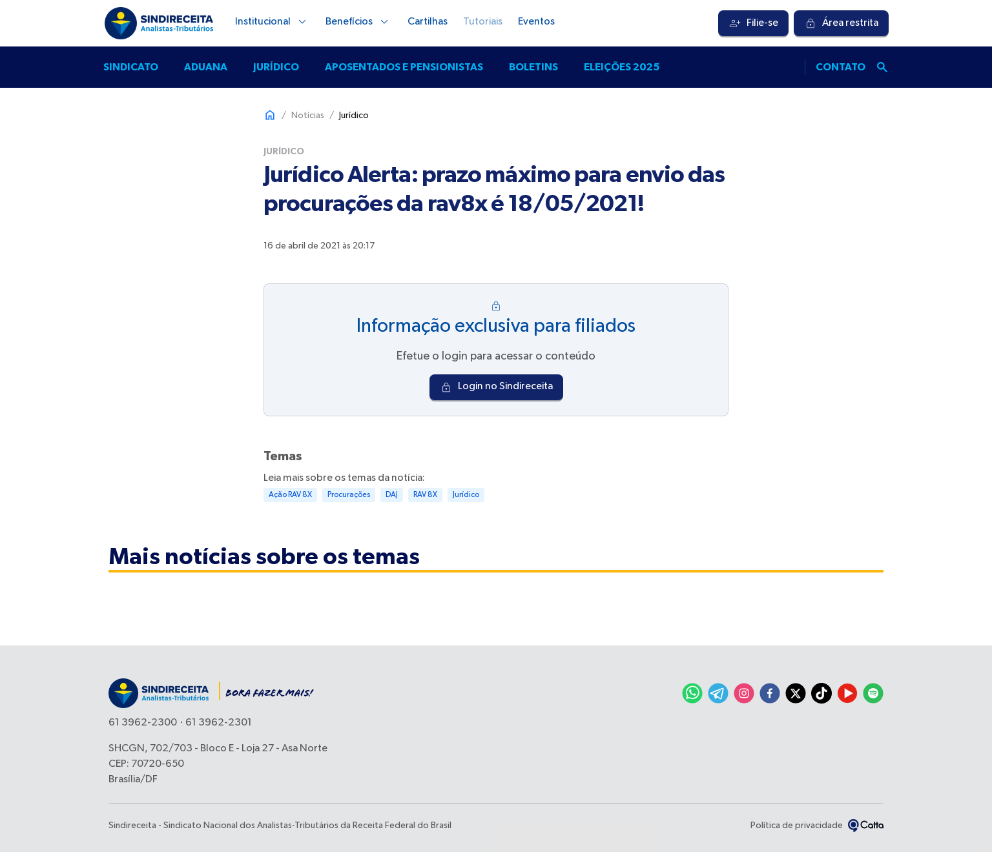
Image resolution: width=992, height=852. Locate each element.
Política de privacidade (796, 825)
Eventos (536, 22)
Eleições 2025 (621, 67)
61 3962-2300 (142, 723)
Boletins (533, 67)
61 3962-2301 (218, 723)
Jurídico (276, 67)
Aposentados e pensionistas (404, 67)
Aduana (205, 67)
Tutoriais (482, 22)
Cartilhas (428, 22)
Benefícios (359, 22)
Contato (840, 67)
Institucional (272, 22)
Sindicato (130, 67)
